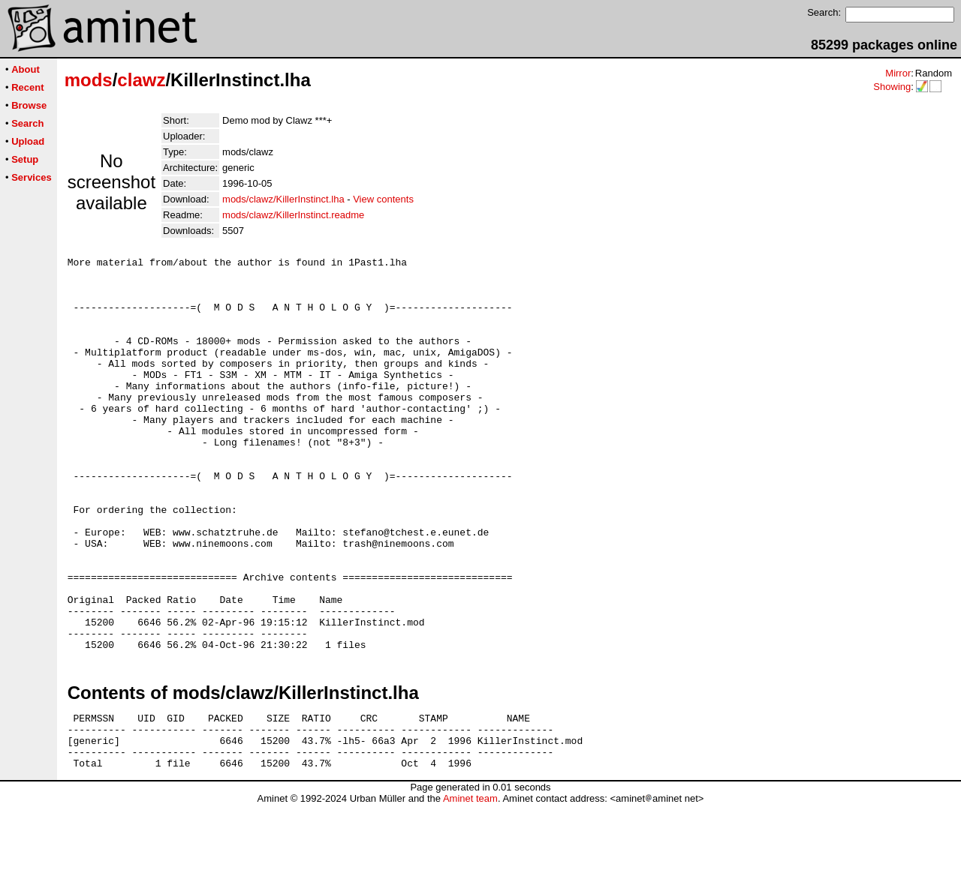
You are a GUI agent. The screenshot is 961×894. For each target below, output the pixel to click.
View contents (383, 199)
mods (89, 80)
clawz (141, 80)
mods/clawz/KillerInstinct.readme (293, 214)
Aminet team (470, 888)
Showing (892, 86)
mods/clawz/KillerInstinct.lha (283, 199)
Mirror (898, 73)
